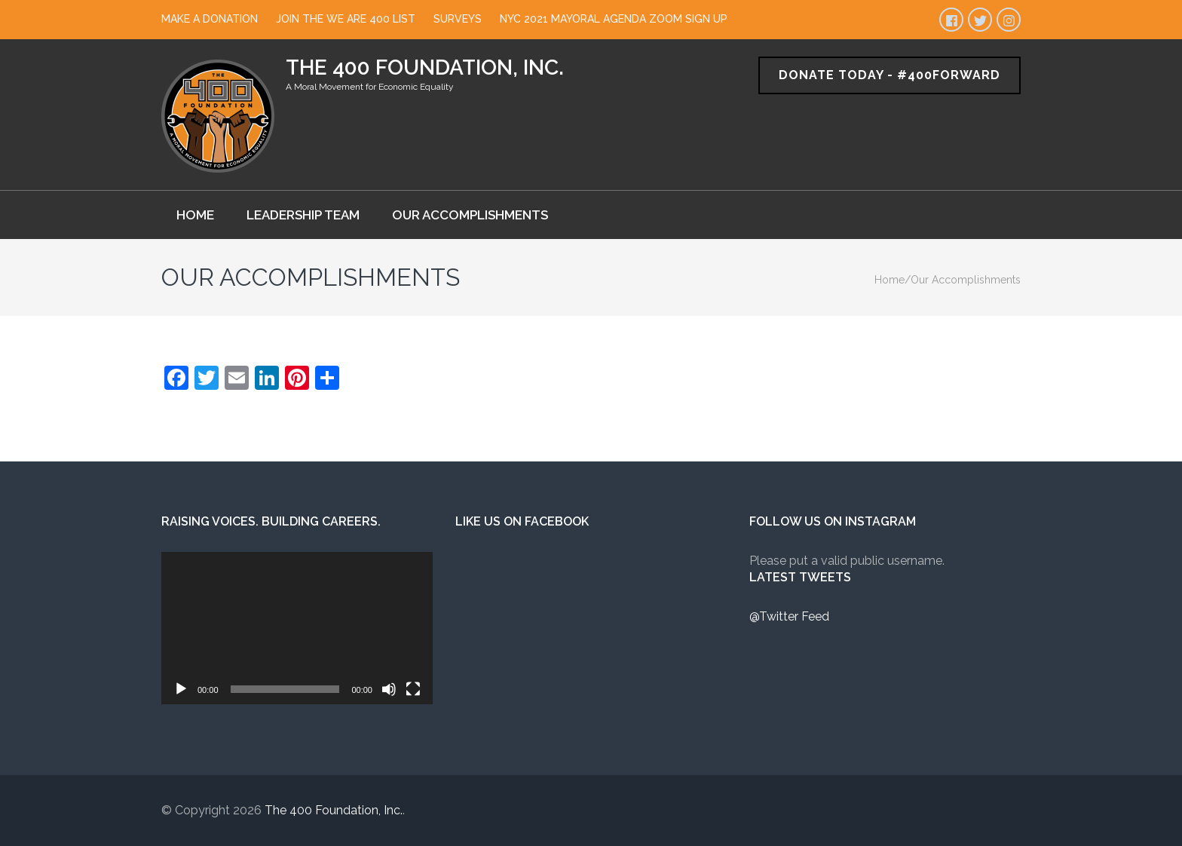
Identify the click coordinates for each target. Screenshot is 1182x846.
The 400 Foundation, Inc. (425, 67)
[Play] (180, 689)
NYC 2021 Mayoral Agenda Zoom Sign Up (613, 19)
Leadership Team (303, 214)
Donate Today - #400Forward (889, 75)
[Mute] (389, 689)
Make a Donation (209, 19)
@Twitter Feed (789, 616)
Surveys (457, 19)
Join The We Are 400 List (345, 19)
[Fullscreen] (413, 689)
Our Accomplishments (470, 214)
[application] (297, 628)
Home (195, 214)
